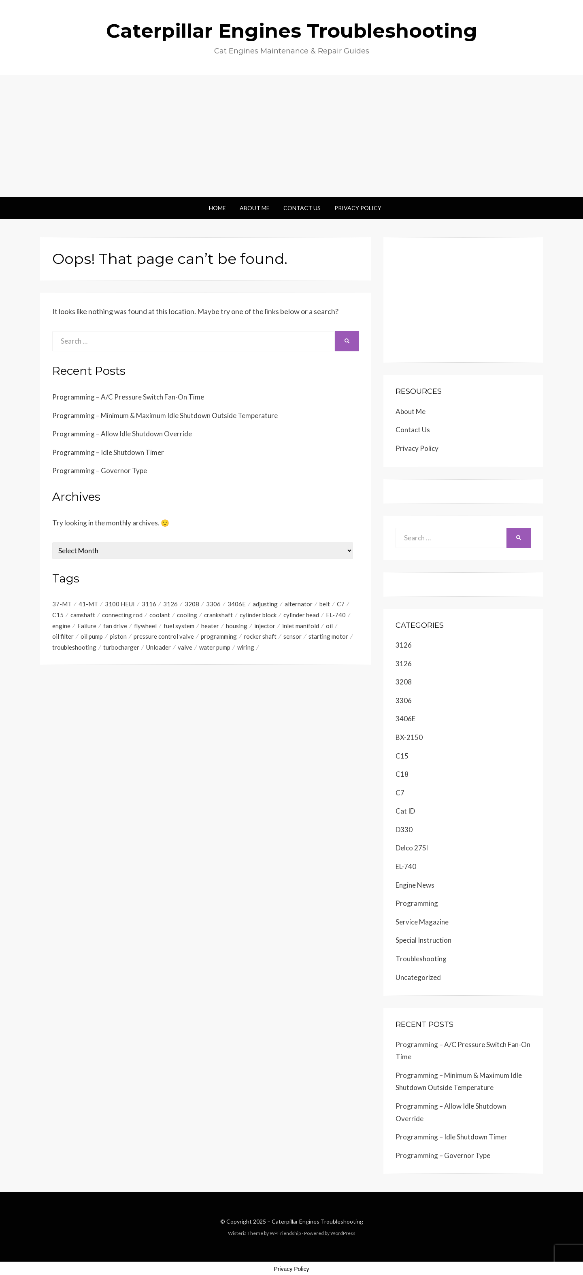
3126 (404, 645)
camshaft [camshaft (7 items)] (82, 614)
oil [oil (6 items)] (329, 625)
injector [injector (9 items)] (264, 625)
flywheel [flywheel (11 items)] (145, 625)
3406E (405, 718)
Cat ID (405, 811)
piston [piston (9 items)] (118, 636)
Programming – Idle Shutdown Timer (108, 452)
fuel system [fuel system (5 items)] (179, 625)
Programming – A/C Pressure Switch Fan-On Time (128, 397)
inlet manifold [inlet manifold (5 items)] (300, 625)
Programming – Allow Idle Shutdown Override (122, 433)
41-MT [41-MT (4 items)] (88, 604)
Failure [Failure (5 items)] (86, 625)
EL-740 (406, 866)
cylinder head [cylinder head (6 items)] (301, 614)
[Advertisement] (291, 136)
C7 (400, 792)
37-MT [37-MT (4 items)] (62, 604)
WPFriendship (285, 1233)
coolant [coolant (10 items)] (159, 614)
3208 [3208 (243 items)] (192, 604)
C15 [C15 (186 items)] (58, 614)
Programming (417, 903)
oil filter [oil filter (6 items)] (63, 636)
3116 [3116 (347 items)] (149, 604)
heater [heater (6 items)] (210, 625)
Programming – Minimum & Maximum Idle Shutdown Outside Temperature (165, 415)
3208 (404, 682)
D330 (404, 829)
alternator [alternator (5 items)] (299, 604)
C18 (402, 774)
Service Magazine (422, 922)
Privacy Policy (357, 207)
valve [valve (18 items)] (185, 647)
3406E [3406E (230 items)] (237, 604)
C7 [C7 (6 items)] (341, 604)
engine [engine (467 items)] (61, 625)
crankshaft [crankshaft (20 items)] (218, 614)
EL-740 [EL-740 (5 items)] (336, 614)
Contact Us (302, 207)
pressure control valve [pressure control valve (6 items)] (164, 636)
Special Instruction (423, 940)
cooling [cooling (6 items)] (187, 614)
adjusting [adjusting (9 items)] (265, 604)
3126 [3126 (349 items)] (170, 604)
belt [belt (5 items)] (324, 604)
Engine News (415, 885)
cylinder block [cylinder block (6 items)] (258, 614)
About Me (255, 207)
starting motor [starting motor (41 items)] (328, 636)
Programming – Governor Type (99, 470)
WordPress (342, 1233)
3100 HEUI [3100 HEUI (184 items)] (120, 604)
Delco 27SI (412, 848)
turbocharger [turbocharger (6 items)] (121, 647)
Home (217, 207)
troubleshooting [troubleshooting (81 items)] (74, 647)
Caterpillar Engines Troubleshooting (291, 30)
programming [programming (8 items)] (219, 636)
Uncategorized (418, 977)
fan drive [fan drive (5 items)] (115, 625)
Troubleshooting (421, 958)
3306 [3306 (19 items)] (213, 604)
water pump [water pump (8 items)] (214, 647)
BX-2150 (409, 737)
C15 (402, 756)
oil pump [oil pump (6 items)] (92, 636)
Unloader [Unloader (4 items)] (158, 647)
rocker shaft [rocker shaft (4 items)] (260, 636)
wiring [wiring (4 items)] (245, 647)
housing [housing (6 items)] (236, 625)
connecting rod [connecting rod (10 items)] (122, 614)
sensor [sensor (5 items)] (292, 636)
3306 (404, 700)
